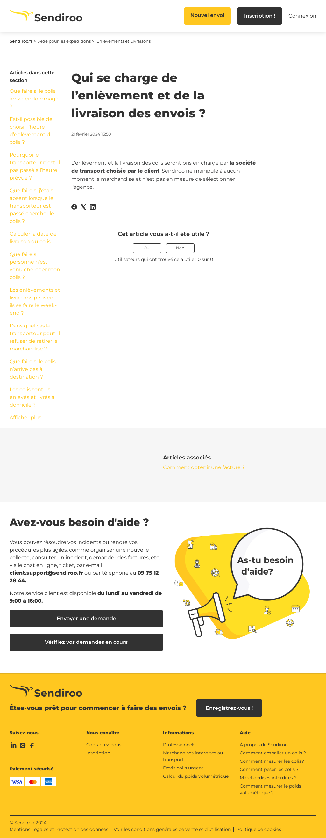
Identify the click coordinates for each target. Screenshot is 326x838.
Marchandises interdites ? (268, 778)
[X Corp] (83, 207)
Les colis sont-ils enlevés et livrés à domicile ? (32, 397)
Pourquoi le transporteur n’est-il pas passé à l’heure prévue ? (35, 166)
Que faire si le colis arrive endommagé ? (34, 98)
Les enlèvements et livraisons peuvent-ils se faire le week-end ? (35, 301)
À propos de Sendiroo (264, 744)
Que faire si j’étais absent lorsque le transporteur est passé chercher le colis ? (32, 205)
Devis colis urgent (183, 768)
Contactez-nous (103, 744)
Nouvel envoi (207, 15)
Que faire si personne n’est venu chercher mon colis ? (35, 265)
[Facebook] (74, 207)
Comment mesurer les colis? (272, 761)
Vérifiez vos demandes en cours (86, 642)
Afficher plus (25, 418)
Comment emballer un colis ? (273, 753)
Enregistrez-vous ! (229, 708)
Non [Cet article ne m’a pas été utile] (180, 248)
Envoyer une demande (86, 618)
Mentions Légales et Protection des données (59, 829)
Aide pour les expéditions (64, 41)
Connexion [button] (302, 16)
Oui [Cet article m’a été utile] (147, 248)
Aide (245, 733)
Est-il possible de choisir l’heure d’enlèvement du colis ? (32, 130)
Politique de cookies (258, 829)
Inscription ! (259, 16)
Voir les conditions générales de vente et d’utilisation (172, 829)
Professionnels (179, 744)
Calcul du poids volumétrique (196, 776)
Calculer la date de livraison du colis (33, 238)
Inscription (98, 753)
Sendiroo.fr (21, 41)
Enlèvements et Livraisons (123, 41)
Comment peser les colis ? (269, 769)
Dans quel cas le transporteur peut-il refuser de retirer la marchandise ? (35, 337)
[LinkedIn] (93, 207)
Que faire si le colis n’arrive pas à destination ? (33, 369)
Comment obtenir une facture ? (204, 467)
